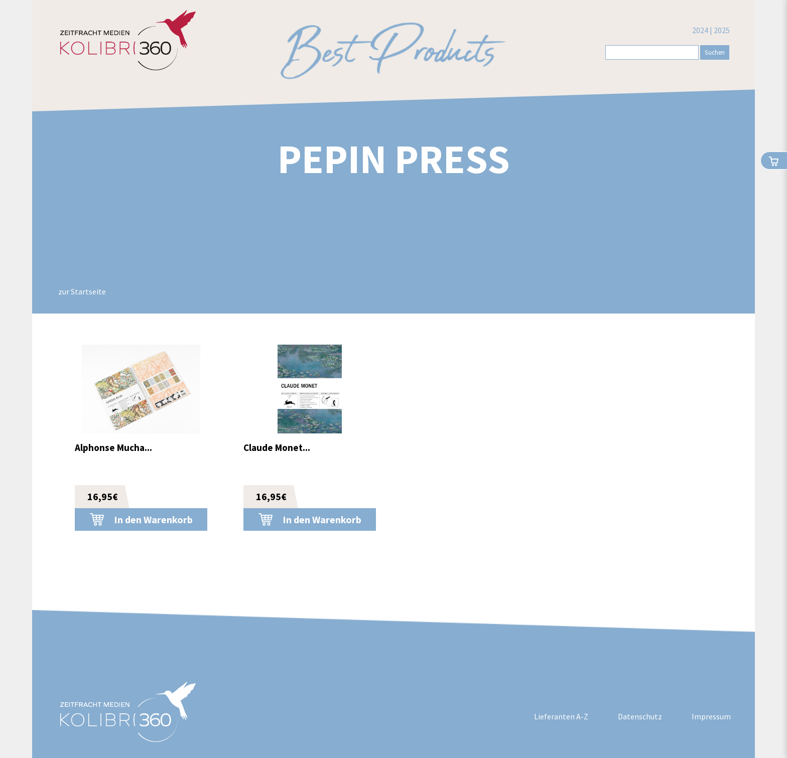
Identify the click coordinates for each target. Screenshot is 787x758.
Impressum (711, 716)
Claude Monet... (276, 447)
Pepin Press (394, 158)
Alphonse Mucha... (113, 447)
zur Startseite (82, 291)
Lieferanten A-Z (561, 716)
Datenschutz (640, 716)
